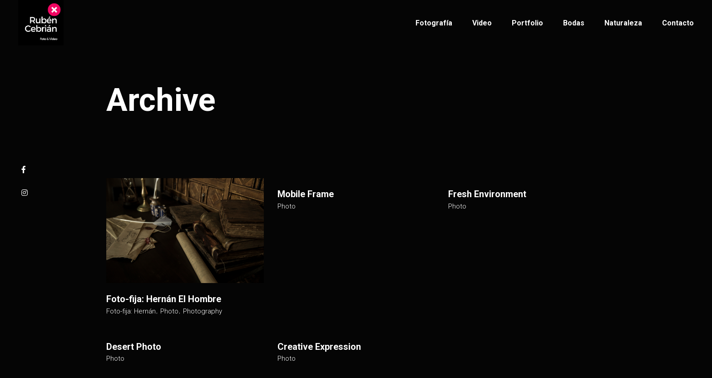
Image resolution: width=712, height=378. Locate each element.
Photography (202, 311)
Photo (169, 311)
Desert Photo (133, 346)
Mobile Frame (305, 194)
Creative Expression (319, 346)
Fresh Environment (487, 194)
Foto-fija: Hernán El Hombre (163, 298)
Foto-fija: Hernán (131, 311)
